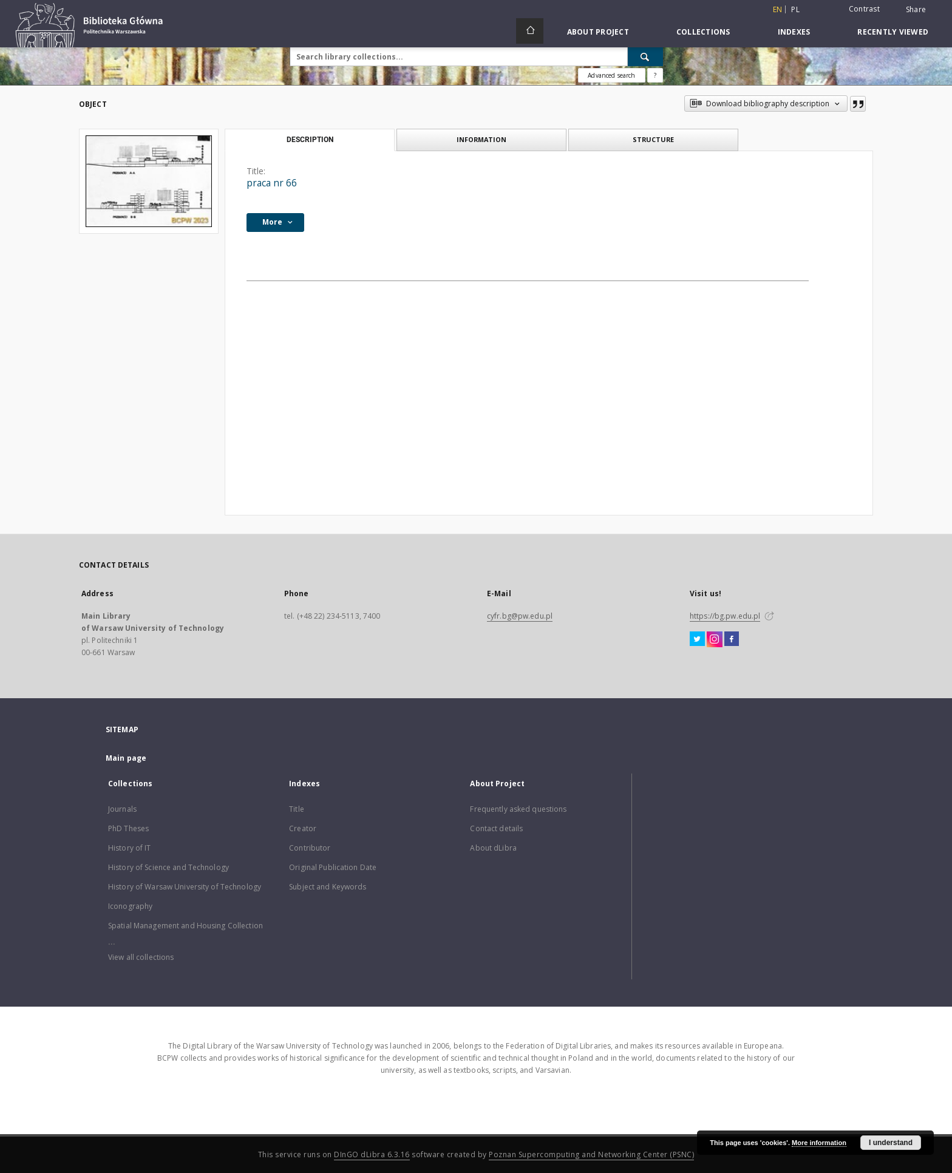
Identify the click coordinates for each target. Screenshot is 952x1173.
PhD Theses (128, 828)
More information (819, 1142)
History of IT (129, 848)
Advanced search (611, 75)
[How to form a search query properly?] (655, 75)
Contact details (496, 828)
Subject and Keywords (327, 887)
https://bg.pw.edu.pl (725, 616)
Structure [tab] (653, 139)
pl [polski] (795, 9)
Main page (126, 758)
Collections (703, 32)
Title (296, 809)
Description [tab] (310, 139)
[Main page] (529, 31)
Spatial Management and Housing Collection (185, 925)
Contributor (309, 848)
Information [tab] (481, 139)
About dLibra (493, 848)
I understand (891, 1142)
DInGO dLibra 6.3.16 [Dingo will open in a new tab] (372, 1154)
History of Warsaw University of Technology (184, 887)
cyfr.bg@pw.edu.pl (519, 616)
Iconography (130, 906)
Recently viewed (892, 32)
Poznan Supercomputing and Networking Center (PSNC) (591, 1154)
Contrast (864, 9)
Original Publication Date (332, 867)
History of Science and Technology (168, 867)
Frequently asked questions (518, 809)
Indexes (794, 32)
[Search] (645, 56)
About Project (598, 32)
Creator (302, 828)
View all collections (141, 957)
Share (916, 10)
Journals (122, 809)
